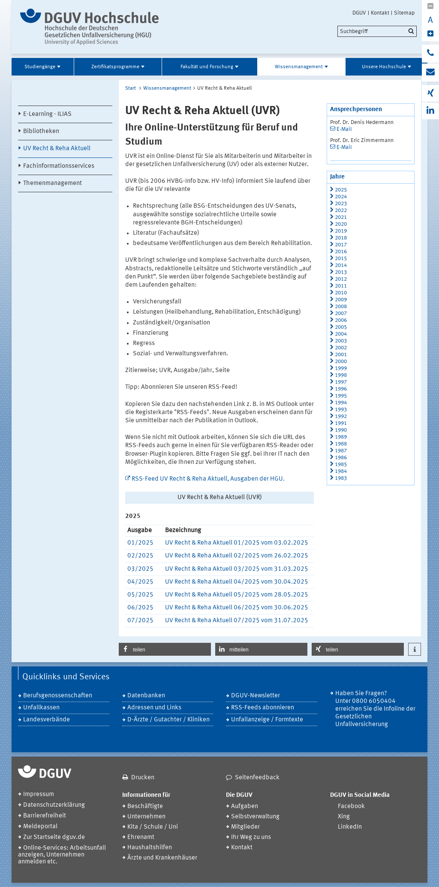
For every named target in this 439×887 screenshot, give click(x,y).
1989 (341, 437)
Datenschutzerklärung (54, 805)
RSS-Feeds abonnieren (262, 708)
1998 (341, 375)
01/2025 (140, 543)
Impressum (38, 794)
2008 (341, 306)
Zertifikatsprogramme (115, 67)
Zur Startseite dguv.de (54, 837)
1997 (341, 382)
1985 (341, 464)
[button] (165, 649)
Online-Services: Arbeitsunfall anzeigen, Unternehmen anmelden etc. (62, 855)
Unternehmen (146, 817)
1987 (341, 451)
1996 (341, 389)
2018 (341, 238)
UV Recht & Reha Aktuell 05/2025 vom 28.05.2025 (236, 595)
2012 (341, 279)
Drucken (142, 778)
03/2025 (140, 569)
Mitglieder (245, 827)
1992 (341, 416)
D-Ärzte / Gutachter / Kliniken (168, 720)
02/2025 (140, 556)
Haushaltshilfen (149, 848)
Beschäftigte (145, 806)
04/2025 (140, 582)
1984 (341, 471)
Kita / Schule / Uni (152, 827)
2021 (341, 217)
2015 (341, 258)
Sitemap (404, 13)
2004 (341, 334)
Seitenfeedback (257, 778)
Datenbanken (146, 696)
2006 (341, 320)
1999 (341, 368)
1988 (341, 444)
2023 (341, 203)
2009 (341, 300)
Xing (344, 817)
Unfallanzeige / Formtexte (267, 720)
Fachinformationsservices (58, 166)
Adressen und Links (154, 708)
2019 (341, 231)
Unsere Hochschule (384, 67)
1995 (341, 396)
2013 (341, 272)
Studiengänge (39, 67)
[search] (377, 31)
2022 (341, 210)
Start (130, 88)
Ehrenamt (140, 837)
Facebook (351, 806)
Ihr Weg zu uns (251, 837)
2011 (341, 286)
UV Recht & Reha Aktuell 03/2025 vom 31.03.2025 (236, 569)
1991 (341, 423)
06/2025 (140, 608)
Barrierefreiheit (44, 816)
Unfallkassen (41, 708)
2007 (341, 313)
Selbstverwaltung (255, 817)
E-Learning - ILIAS (47, 114)
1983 (341, 478)
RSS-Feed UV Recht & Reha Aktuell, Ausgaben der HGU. (208, 479)
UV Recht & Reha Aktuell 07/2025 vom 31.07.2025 (236, 621)
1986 (341, 457)
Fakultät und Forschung (206, 67)
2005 (341, 327)
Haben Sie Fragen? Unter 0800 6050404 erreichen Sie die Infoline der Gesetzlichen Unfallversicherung (375, 709)
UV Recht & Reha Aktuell (56, 148)
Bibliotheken (41, 131)
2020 (341, 224)
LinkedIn (350, 827)
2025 (341, 190)
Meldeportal (40, 826)
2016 (341, 251)
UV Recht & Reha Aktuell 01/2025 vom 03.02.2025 (236, 543)
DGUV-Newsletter (255, 696)
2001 (341, 354)
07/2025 (140, 621)
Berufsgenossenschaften (57, 696)
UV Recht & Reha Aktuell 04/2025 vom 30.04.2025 (236, 582)
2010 (341, 293)
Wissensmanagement (299, 67)
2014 (341, 265)
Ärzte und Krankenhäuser (162, 858)
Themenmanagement (52, 183)
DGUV (359, 13)
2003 (341, 341)
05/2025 (140, 595)
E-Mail (344, 129)
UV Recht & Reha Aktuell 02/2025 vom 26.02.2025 (236, 556)
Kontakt (380, 13)
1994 (341, 403)
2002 (341, 348)
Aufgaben (244, 806)
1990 (341, 430)
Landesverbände (46, 720)
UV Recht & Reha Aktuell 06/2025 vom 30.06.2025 (236, 608)
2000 (341, 361)
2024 (341, 197)
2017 (341, 245)
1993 (341, 409)
